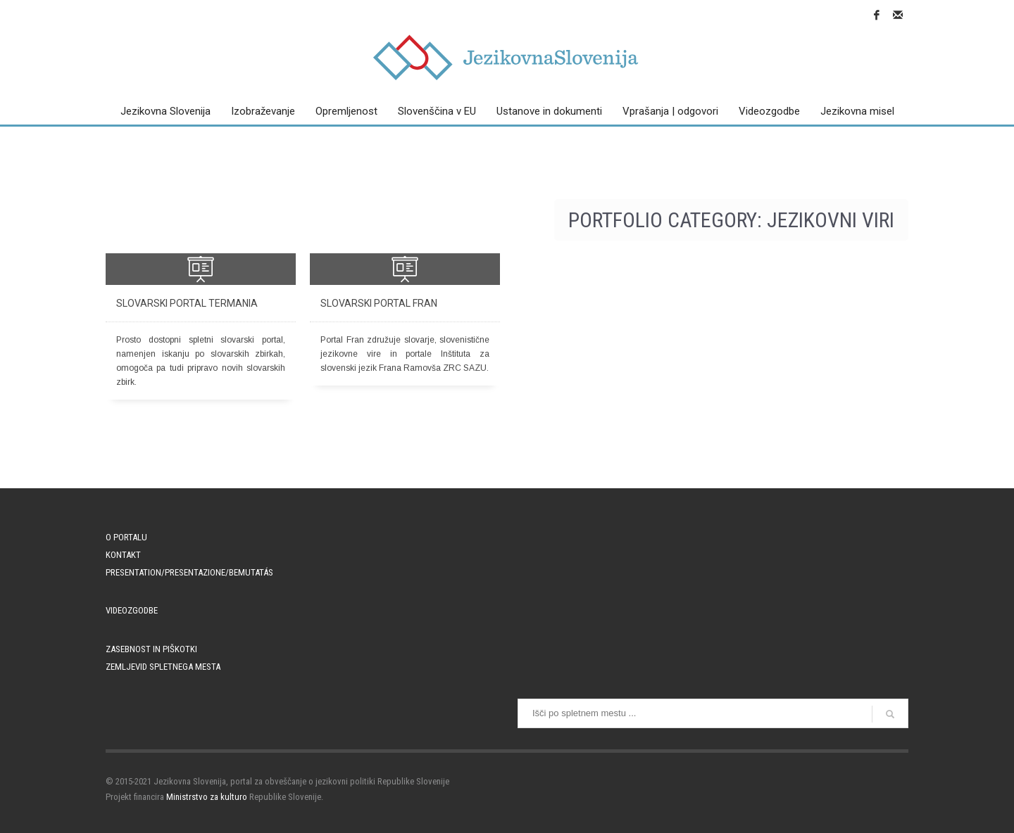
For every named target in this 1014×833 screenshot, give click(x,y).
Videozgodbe (132, 610)
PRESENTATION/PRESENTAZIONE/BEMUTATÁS (189, 572)
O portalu (126, 537)
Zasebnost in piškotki (151, 649)
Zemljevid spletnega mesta (163, 666)
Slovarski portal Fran (378, 303)
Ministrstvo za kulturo (206, 796)
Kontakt (123, 554)
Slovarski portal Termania (187, 303)
